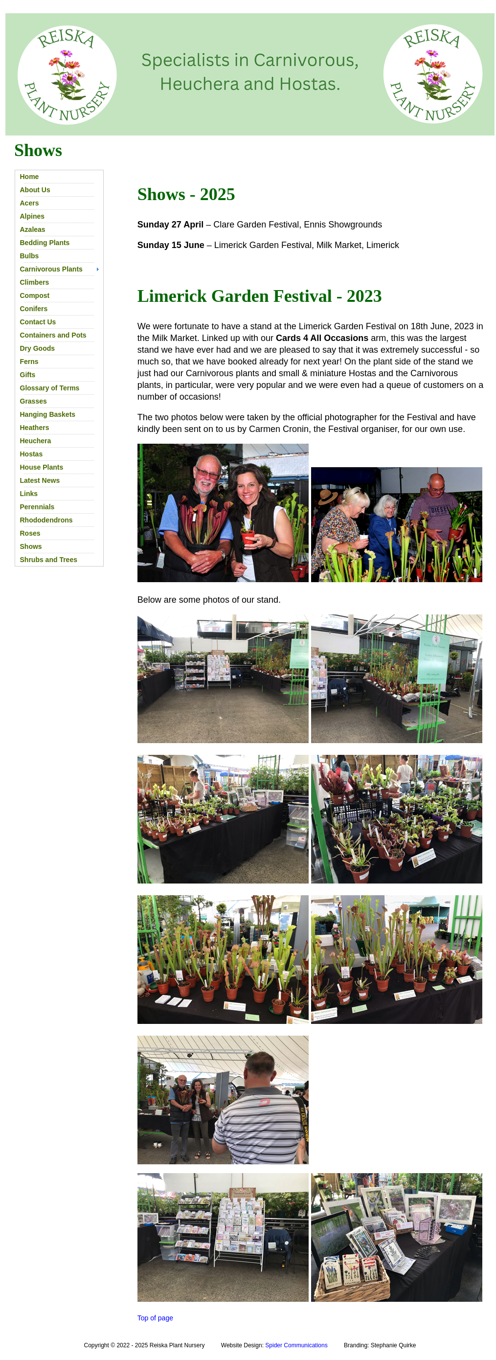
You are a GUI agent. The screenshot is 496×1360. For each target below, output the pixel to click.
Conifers (34, 309)
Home (29, 177)
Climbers (34, 282)
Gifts (28, 375)
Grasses (33, 401)
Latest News (40, 480)
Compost (35, 295)
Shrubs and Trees (48, 560)
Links (29, 494)
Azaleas (32, 229)
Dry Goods (37, 348)
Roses (30, 533)
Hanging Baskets (48, 414)
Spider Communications (296, 1345)
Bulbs (29, 256)
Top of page (155, 1318)
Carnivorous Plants (51, 269)
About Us (35, 190)
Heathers (34, 427)
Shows (31, 546)
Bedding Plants (45, 243)
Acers (29, 203)
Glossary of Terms (50, 388)
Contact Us (38, 322)
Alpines (32, 216)
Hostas (31, 454)
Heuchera (35, 441)
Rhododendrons (46, 520)
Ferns (29, 361)
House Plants (42, 467)
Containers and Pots (53, 335)
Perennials (37, 507)
